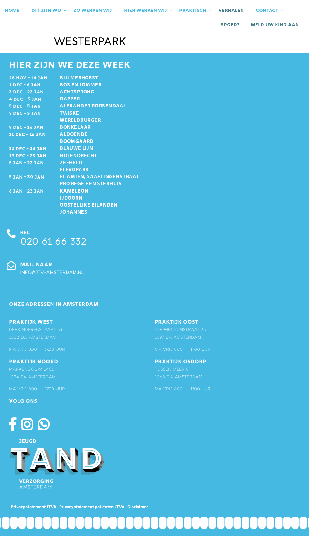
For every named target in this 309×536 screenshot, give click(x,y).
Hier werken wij (148, 10)
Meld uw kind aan (275, 25)
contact (270, 10)
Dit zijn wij (49, 10)
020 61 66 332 (53, 242)
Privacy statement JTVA (33, 507)
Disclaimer (137, 507)
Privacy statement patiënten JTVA (91, 507)
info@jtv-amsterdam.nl (52, 273)
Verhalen (231, 10)
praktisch (195, 10)
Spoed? (230, 25)
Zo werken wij (96, 10)
